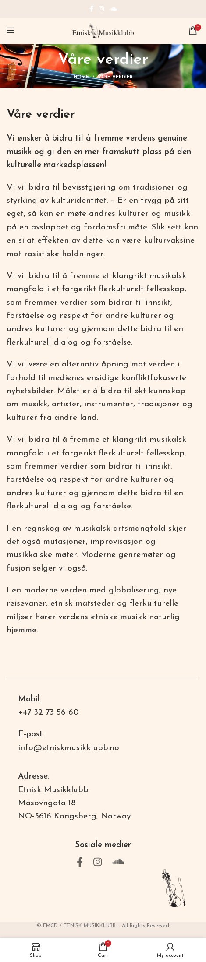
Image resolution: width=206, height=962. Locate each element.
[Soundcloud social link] (113, 8)
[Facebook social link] (91, 8)
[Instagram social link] (101, 8)
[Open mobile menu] (10, 30)
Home (81, 77)
